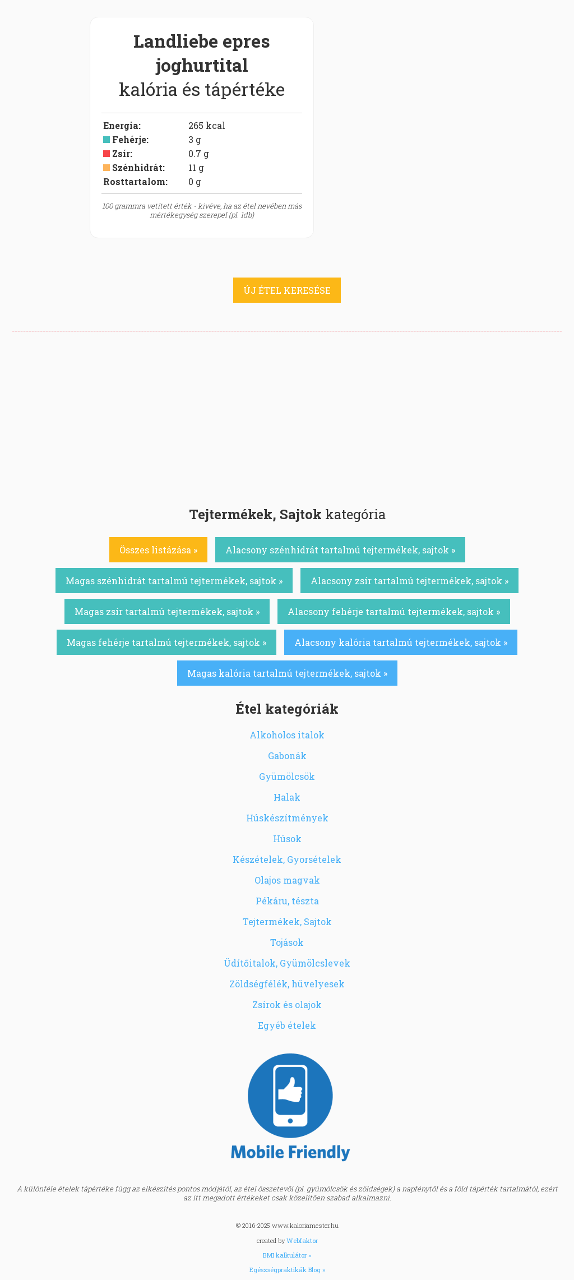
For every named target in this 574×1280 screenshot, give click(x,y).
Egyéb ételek (287, 1025)
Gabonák (287, 755)
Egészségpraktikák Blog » (287, 1269)
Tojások (287, 942)
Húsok (287, 838)
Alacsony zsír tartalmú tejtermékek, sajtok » (409, 580)
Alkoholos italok (287, 735)
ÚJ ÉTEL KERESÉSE (287, 290)
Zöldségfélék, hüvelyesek (287, 984)
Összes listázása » (158, 550)
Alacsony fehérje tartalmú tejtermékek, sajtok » (394, 611)
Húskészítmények (287, 818)
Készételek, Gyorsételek (287, 859)
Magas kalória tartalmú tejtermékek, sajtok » (287, 673)
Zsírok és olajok (287, 1004)
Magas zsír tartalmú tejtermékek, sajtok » (167, 611)
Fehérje (129, 139)
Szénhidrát (137, 167)
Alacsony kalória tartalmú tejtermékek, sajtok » (400, 642)
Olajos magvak (287, 880)
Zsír (121, 153)
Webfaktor (302, 1240)
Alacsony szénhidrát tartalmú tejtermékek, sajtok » (340, 550)
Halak (287, 797)
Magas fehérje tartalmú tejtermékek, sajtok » (166, 642)
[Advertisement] (287, 415)
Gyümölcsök (287, 776)
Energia (120, 125)
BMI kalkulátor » (287, 1255)
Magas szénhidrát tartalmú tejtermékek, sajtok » (174, 580)
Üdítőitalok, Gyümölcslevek (287, 963)
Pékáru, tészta (287, 901)
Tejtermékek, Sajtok (287, 921)
